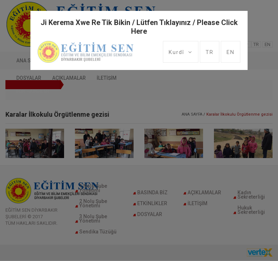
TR (210, 52)
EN (231, 52)
